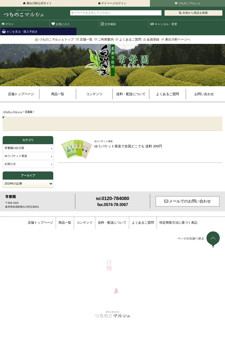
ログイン (32, 322)
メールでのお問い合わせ (190, 201)
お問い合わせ (204, 94)
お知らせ (10, 163)
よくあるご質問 (130, 39)
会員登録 (153, 39)
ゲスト (9, 24)
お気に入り (63, 24)
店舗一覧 (86, 39)
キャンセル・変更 (166, 24)
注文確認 (110, 24)
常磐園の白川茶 (14, 147)
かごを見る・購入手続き (22, 31)
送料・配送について (131, 94)
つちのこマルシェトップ (56, 39)
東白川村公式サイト (39, 3)
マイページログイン (113, 3)
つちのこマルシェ (189, 3)
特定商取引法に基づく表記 (178, 222)
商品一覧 (57, 94)
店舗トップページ (21, 94)
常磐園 (28, 111)
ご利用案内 (106, 39)
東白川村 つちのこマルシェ (23, 13)
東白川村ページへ (177, 39)
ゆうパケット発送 (16, 155)
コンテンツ (94, 94)
